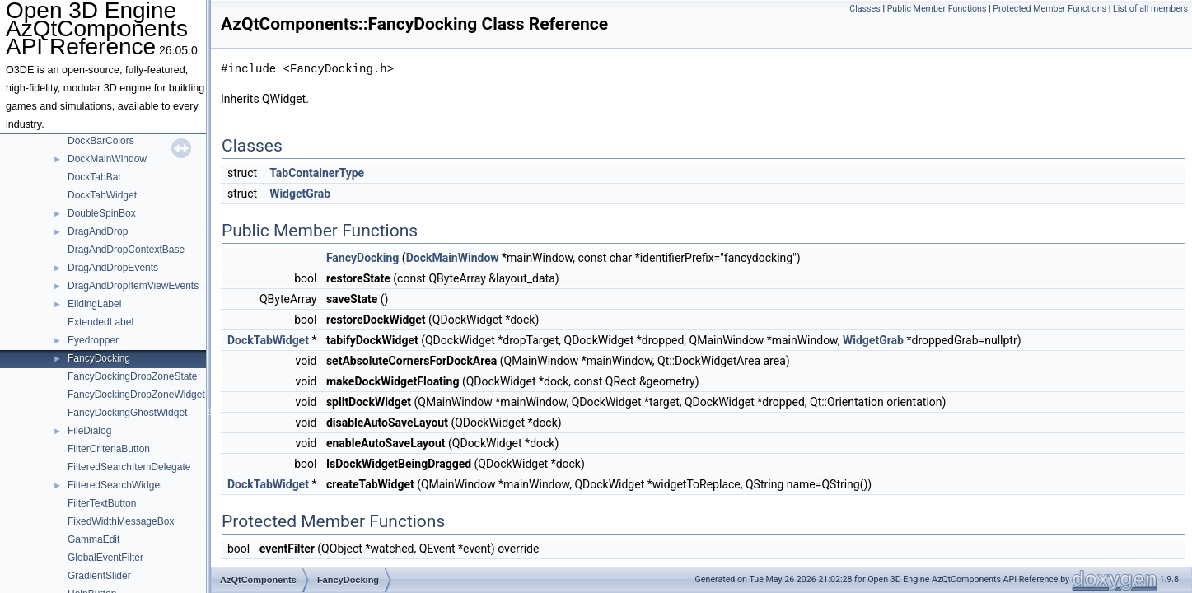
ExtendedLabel (100, 322)
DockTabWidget (102, 195)
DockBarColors (101, 141)
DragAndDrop (98, 231)
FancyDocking (99, 358)
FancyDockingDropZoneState (132, 376)
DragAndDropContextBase (126, 249)
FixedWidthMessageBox (121, 521)
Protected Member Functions (1049, 8)
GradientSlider (99, 575)
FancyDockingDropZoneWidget (136, 394)
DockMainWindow (107, 159)
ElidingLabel (94, 304)
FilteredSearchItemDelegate (129, 467)
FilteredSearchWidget (115, 485)
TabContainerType (316, 173)
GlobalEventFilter (105, 557)
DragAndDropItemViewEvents (133, 286)
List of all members (1150, 8)
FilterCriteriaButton (109, 449)
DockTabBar (94, 177)
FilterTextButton (102, 503)
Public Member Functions (937, 8)
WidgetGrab (299, 193)
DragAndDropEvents (113, 267)
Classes (864, 8)
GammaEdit (93, 539)
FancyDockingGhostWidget (127, 412)
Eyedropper (93, 340)
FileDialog (89, 431)
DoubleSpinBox (102, 213)
